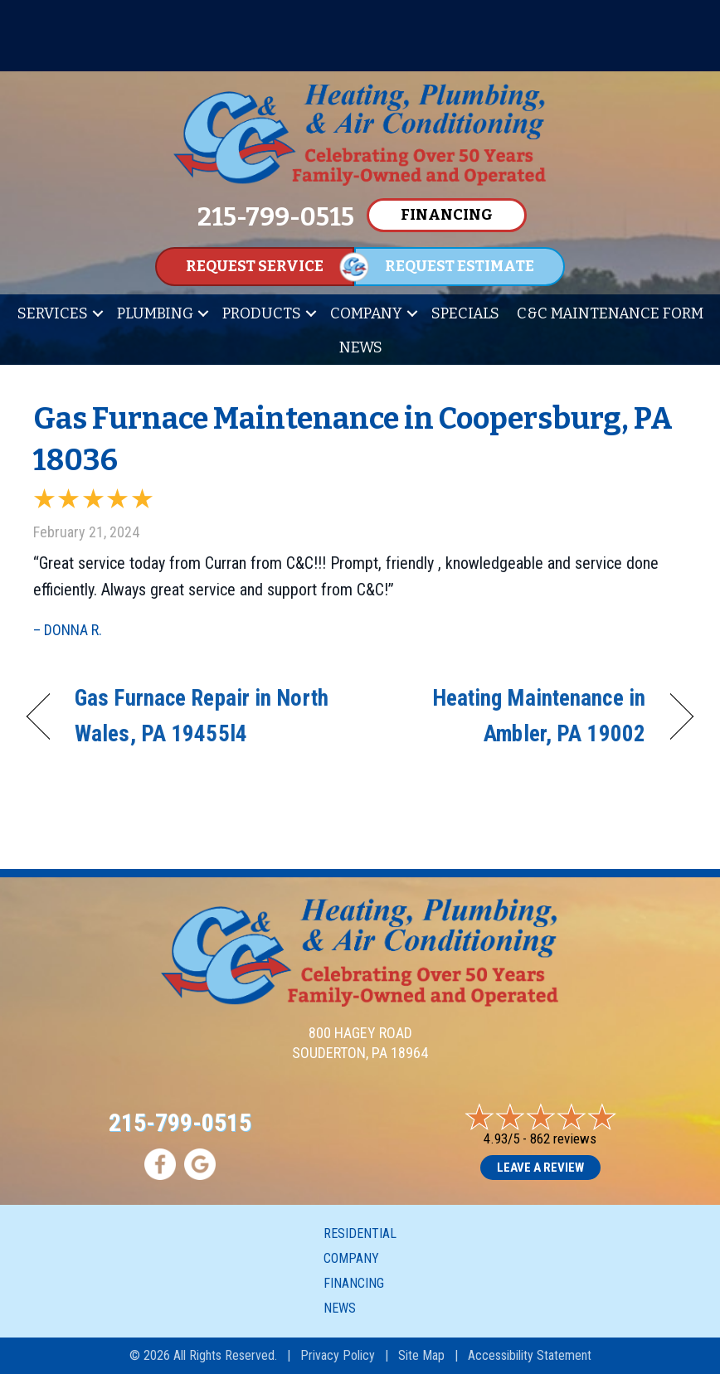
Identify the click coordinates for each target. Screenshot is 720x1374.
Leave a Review (540, 1167)
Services (52, 313)
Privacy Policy (337, 1355)
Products (261, 313)
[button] (98, 314)
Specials (465, 313)
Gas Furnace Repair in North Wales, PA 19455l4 (201, 716)
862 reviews (563, 1138)
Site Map (421, 1355)
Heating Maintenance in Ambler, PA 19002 (512, 716)
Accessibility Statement (529, 1355)
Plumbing (155, 313)
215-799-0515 (180, 1122)
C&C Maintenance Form (610, 313)
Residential (360, 1233)
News (360, 347)
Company (366, 313)
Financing (354, 1283)
